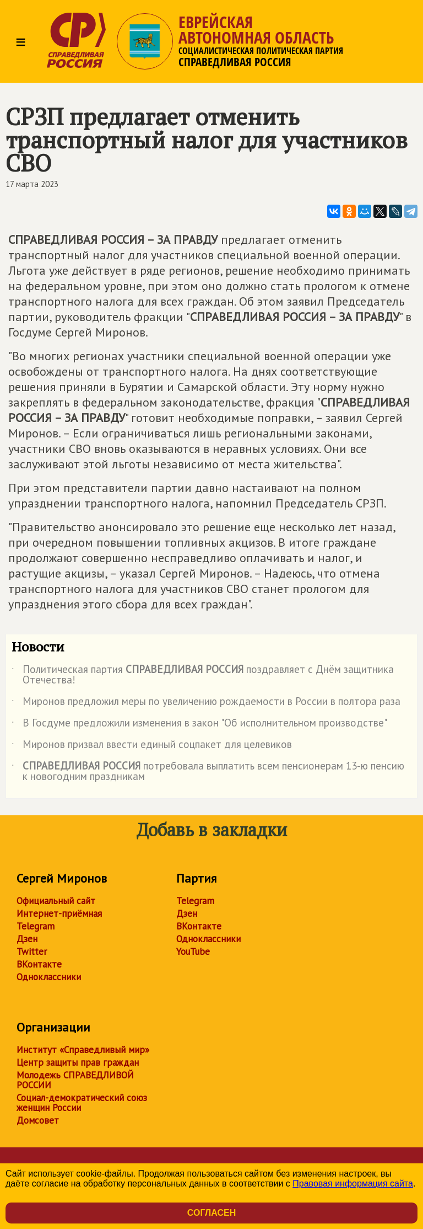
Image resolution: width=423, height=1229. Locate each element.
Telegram (36, 926)
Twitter (32, 952)
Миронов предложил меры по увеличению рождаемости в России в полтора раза (206, 703)
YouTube (193, 952)
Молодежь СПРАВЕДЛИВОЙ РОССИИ (75, 1080)
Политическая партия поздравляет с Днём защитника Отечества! (203, 675)
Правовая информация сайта (352, 1183)
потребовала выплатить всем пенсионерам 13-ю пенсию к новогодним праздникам (208, 772)
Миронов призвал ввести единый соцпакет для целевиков (152, 746)
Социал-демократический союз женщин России (82, 1103)
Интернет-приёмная (59, 913)
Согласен (211, 1212)
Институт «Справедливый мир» (83, 1050)
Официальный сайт (56, 901)
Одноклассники (49, 977)
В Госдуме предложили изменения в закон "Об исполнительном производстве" (199, 725)
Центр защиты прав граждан (78, 1062)
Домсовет (38, 1120)
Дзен (27, 939)
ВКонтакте (39, 964)
